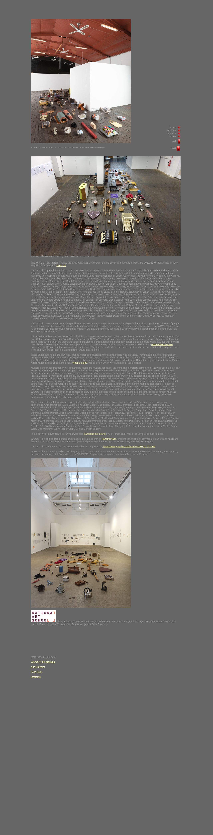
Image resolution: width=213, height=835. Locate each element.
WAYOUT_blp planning (43, 662)
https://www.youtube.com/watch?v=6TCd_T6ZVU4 (129, 446)
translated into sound (95, 434)
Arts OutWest (38, 667)
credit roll (61, 265)
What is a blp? (79, 362)
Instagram (36, 677)
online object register (162, 344)
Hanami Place (109, 439)
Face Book (36, 672)
